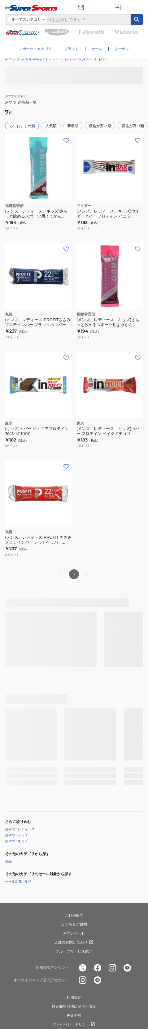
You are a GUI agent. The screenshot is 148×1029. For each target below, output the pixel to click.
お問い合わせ (74, 933)
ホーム (10, 59)
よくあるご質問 (74, 924)
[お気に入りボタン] (66, 140)
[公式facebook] (97, 968)
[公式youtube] (127, 968)
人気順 (51, 125)
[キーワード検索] (137, 19)
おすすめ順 (22, 126)
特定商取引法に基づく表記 (74, 1006)
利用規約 (74, 997)
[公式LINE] (97, 980)
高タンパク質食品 (78, 59)
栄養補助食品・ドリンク (40, 59)
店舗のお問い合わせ (74, 942)
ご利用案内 (74, 915)
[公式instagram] (112, 968)
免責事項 (74, 1015)
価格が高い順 (133, 125)
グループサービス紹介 (74, 951)
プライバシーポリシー (74, 1024)
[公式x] (82, 968)
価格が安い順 (100, 125)
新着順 (72, 125)
